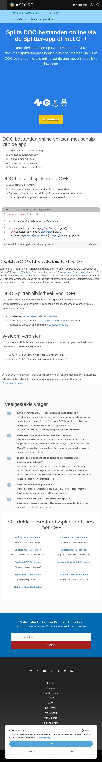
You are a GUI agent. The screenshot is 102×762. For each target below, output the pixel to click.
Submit (51, 644)
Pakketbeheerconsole (48, 320)
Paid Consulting (50, 722)
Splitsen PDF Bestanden (28, 562)
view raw (93, 244)
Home (50, 682)
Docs (50, 702)
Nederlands (80, 4)
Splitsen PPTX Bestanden (74, 574)
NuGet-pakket (30, 316)
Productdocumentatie (13, 383)
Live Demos (50, 707)
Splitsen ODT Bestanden (28, 550)
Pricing (50, 697)
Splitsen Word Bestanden (28, 587)
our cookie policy (43, 737)
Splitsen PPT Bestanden (28, 574)
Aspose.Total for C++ (75, 272)
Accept (51, 744)
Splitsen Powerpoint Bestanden (74, 562)
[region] (51, 226)
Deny (72, 751)
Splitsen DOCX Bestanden (74, 537)
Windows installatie (58, 324)
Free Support (50, 712)
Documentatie (50, 316)
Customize (30, 751)
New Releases (50, 692)
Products (50, 687)
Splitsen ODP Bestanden (74, 550)
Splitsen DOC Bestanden (28, 537)
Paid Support (50, 717)
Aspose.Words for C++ (24, 272)
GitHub (50, 244)
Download (51, 119)
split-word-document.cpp (16, 244)
